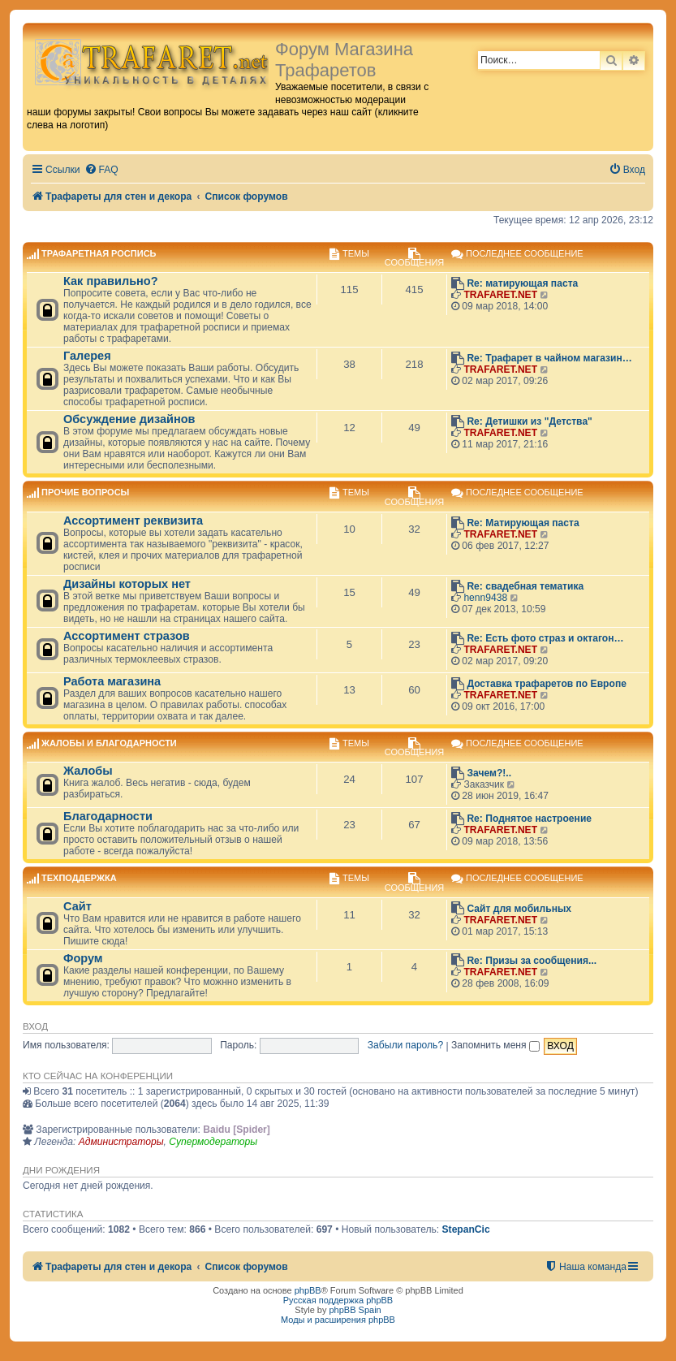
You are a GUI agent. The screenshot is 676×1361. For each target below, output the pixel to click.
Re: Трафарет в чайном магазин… (549, 358)
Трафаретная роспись (98, 253)
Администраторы (121, 1141)
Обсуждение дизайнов (129, 419)
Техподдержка (79, 879)
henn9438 (485, 597)
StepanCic (466, 1229)
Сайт (77, 906)
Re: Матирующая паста (523, 523)
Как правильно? (110, 280)
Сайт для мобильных (519, 908)
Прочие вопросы (85, 493)
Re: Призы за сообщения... (531, 960)
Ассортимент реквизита (133, 520)
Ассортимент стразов (126, 635)
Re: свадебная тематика (525, 586)
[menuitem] (101, 170)
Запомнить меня (495, 1045)
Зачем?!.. (489, 773)
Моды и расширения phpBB (338, 1319)
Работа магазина (112, 681)
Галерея (87, 355)
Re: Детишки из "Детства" (529, 421)
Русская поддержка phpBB (338, 1300)
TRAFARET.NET (500, 294)
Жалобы (88, 770)
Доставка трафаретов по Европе (546, 683)
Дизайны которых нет (127, 583)
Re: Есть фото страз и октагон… (545, 638)
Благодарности (108, 816)
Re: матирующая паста (522, 283)
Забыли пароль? (405, 1045)
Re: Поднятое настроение (529, 818)
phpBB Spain (355, 1310)
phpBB (308, 1290)
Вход (35, 1026)
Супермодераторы (213, 1141)
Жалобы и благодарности (109, 743)
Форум (83, 958)
